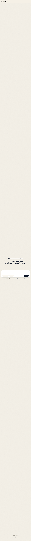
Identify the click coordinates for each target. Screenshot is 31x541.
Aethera (11, 275)
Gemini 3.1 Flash (5, 275)
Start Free (26, 275)
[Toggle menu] (29, 1)
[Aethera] (3, 1)
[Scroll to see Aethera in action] (15, 537)
